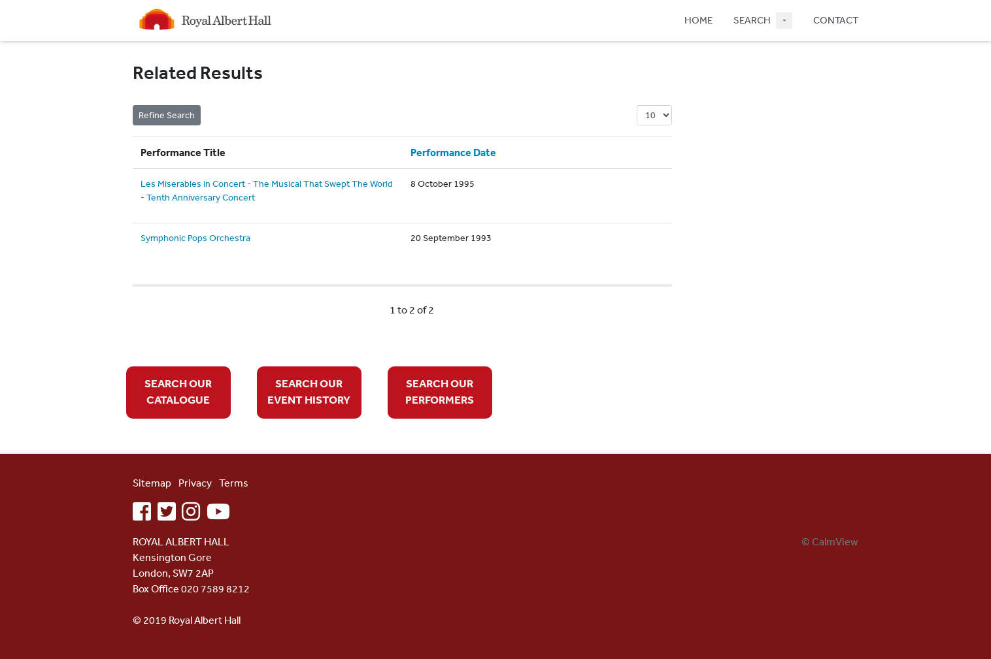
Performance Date (453, 152)
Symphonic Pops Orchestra (195, 238)
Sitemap (152, 482)
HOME (698, 20)
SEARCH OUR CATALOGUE (178, 391)
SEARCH (752, 20)
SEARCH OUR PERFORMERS (439, 391)
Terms (233, 482)
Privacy (195, 482)
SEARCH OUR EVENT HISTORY (308, 391)
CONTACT (835, 20)
